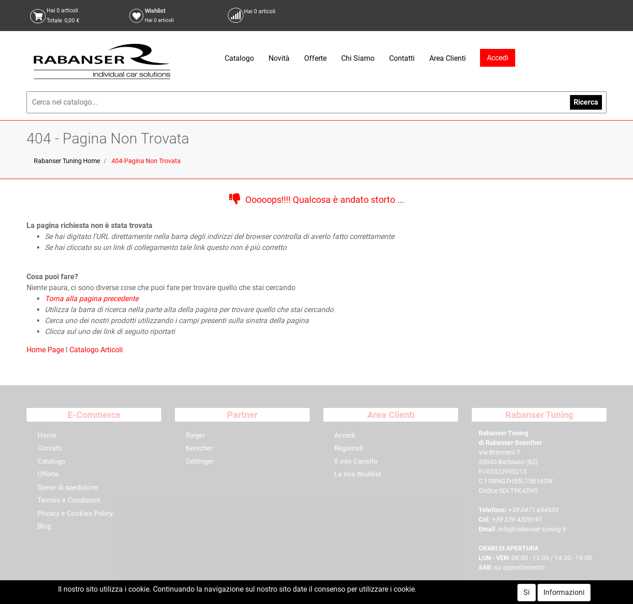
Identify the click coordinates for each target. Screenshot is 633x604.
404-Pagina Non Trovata (146, 160)
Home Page (46, 349)
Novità (279, 58)
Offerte (315, 58)
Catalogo (239, 58)
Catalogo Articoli (96, 349)
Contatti (402, 58)
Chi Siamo (358, 58)
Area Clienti (447, 58)
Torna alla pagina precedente (91, 298)
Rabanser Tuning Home (67, 160)
